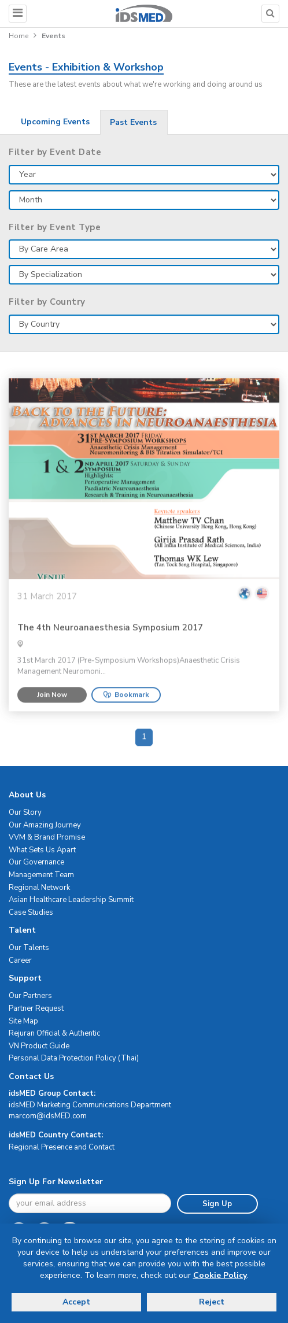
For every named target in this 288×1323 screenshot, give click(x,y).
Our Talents (29, 948)
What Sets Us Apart (42, 850)
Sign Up (217, 1204)
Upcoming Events (55, 121)
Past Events (133, 122)
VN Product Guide (39, 1046)
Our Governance (36, 862)
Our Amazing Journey (45, 825)
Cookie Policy (220, 1275)
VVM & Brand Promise (47, 837)
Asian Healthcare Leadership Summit (71, 900)
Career (20, 960)
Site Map (23, 1021)
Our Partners (30, 996)
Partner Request (36, 1008)
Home (18, 35)
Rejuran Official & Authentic (54, 1033)
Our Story (25, 812)
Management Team (41, 875)
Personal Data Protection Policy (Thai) (74, 1058)
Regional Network (39, 887)
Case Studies (31, 912)
